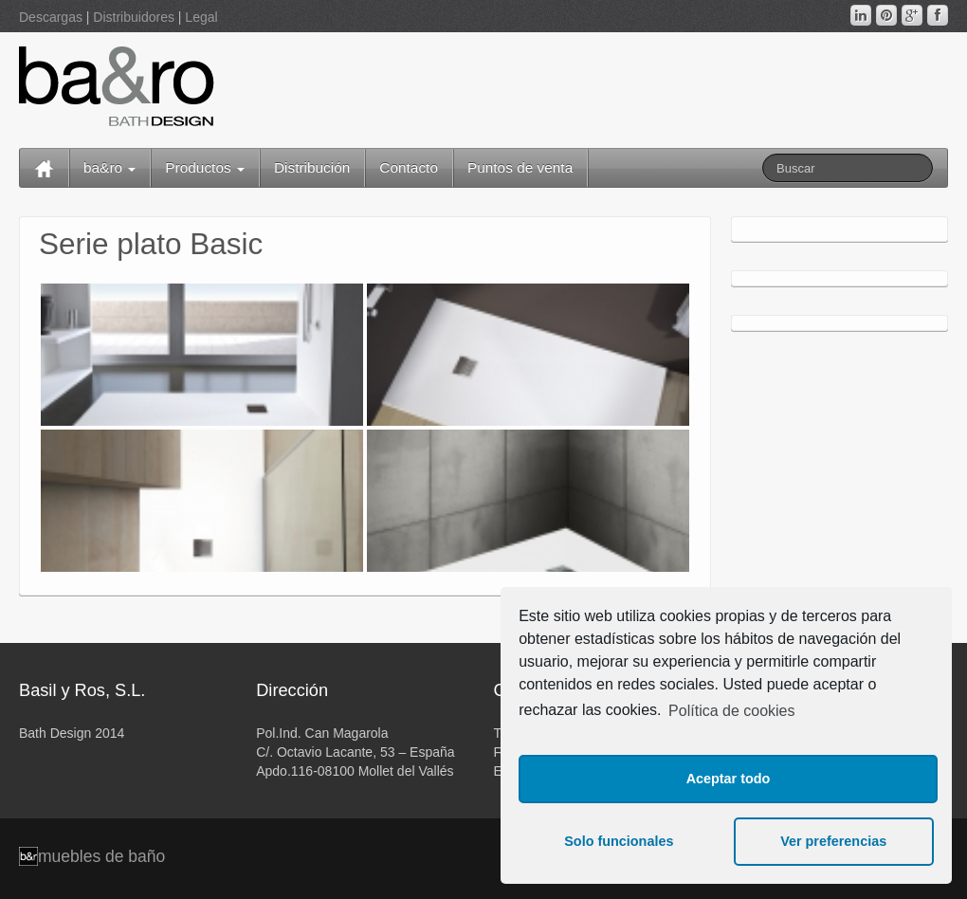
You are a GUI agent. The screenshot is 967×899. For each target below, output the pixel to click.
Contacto (408, 167)
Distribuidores (133, 17)
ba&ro (109, 167)
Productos (205, 167)
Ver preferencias (833, 841)
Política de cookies (731, 711)
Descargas (50, 17)
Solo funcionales (618, 841)
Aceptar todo (728, 778)
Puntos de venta (520, 167)
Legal (201, 17)
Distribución (312, 167)
